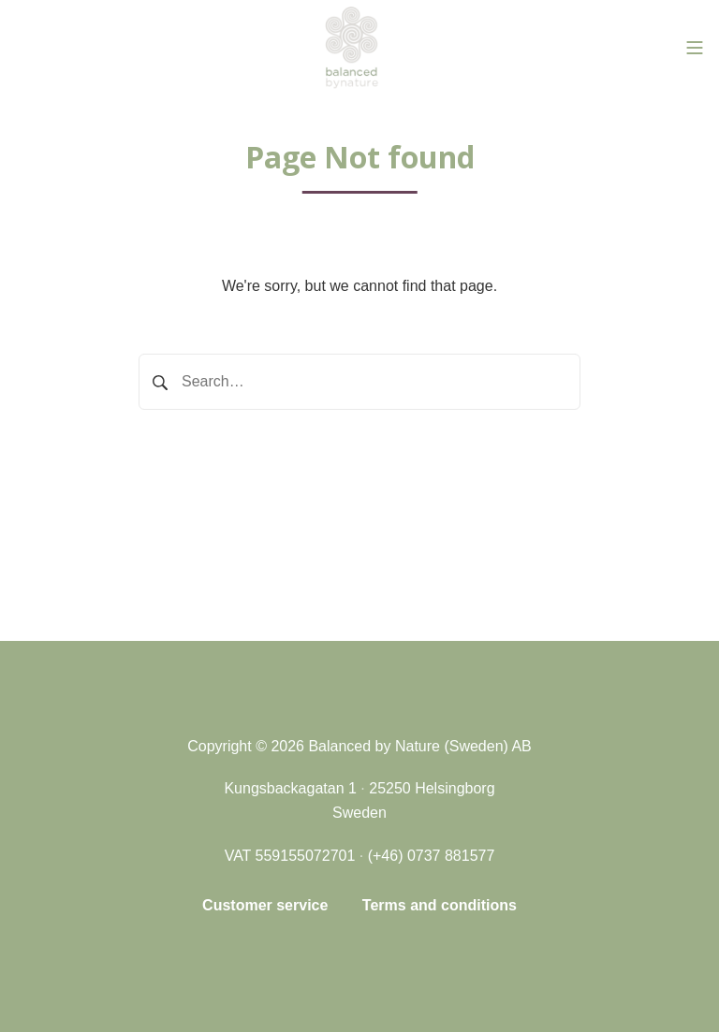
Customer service (265, 905)
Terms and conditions (439, 905)
